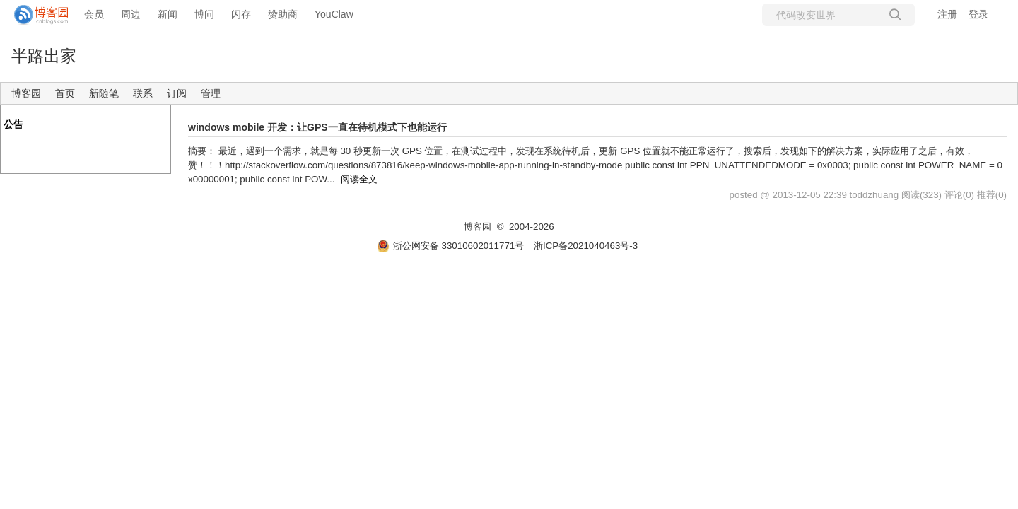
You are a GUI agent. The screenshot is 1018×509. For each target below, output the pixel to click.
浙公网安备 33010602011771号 (450, 245)
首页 (65, 93)
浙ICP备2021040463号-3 (586, 245)
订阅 (177, 93)
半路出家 (43, 56)
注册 (947, 14)
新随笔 (104, 93)
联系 (143, 93)
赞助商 (283, 14)
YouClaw (334, 14)
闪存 (241, 14)
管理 (211, 93)
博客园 (26, 93)
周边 (131, 14)
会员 (94, 14)
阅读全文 (359, 179)
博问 (204, 14)
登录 (978, 14)
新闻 (167, 14)
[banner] (35, 15)
